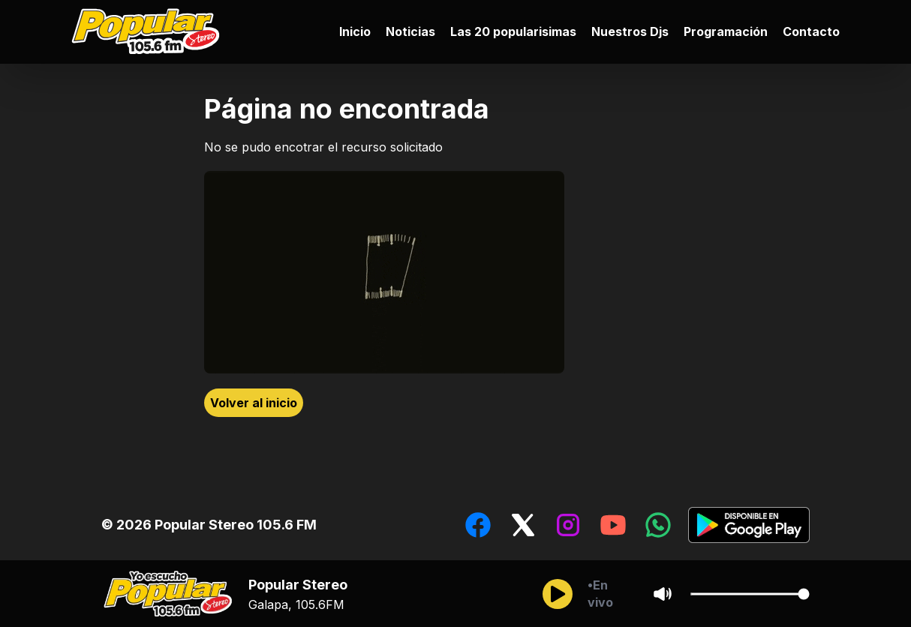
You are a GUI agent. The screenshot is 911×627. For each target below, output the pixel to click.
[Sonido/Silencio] (663, 594)
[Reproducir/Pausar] (558, 594)
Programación (726, 31)
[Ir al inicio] (149, 32)
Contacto (811, 31)
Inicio (355, 31)
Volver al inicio (253, 402)
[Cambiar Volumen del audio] (750, 594)
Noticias (410, 31)
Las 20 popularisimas (513, 31)
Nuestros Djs (630, 31)
